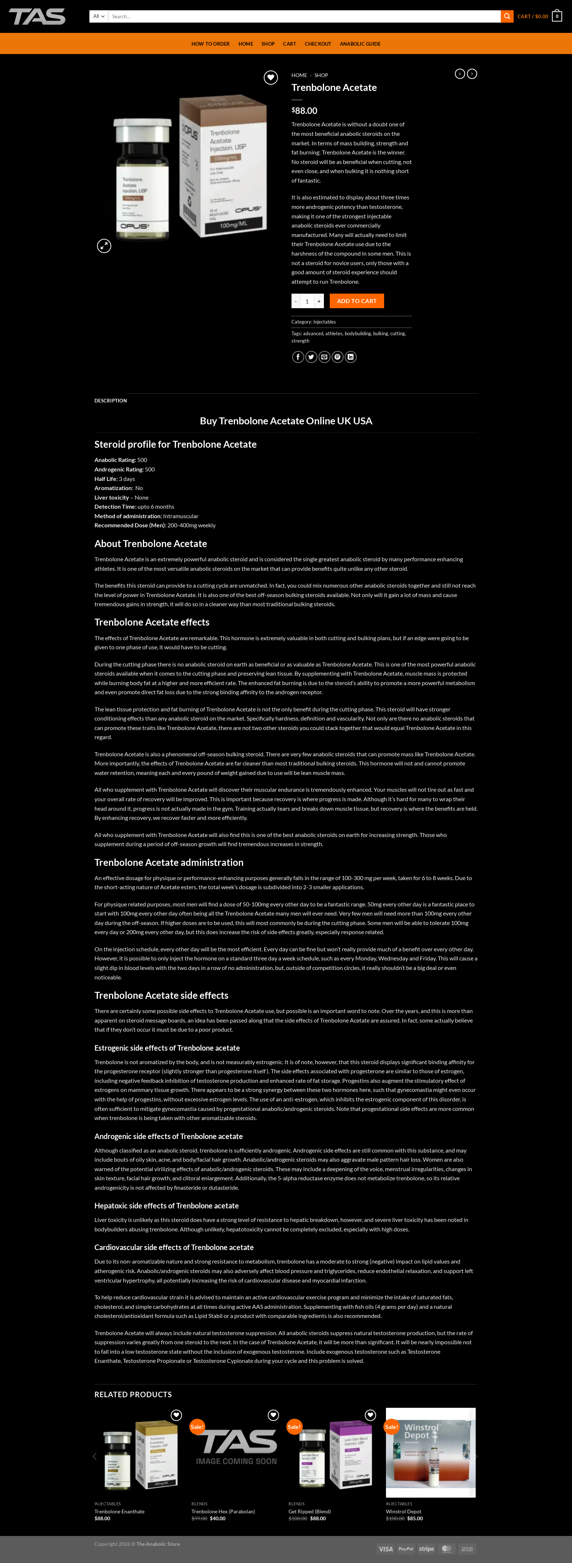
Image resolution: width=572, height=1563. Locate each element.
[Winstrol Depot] (431, 1453)
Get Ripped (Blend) (310, 1511)
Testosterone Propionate (154, 1360)
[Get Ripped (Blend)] (334, 1453)
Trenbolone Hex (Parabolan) (223, 1511)
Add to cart (357, 301)
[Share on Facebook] (298, 357)
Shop (268, 44)
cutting (397, 333)
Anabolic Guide (360, 44)
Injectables (324, 322)
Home (246, 44)
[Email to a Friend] (324, 357)
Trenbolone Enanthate (119, 1511)
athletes (334, 333)
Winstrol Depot (403, 1511)
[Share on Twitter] (311, 357)
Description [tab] (110, 401)
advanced (313, 333)
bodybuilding (358, 333)
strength (300, 341)
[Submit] (507, 16)
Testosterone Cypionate (223, 1360)
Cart (289, 44)
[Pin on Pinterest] (338, 357)
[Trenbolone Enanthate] (139, 1453)
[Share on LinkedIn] (351, 357)
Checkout (318, 44)
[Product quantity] (307, 301)
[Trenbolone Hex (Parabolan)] (237, 1453)
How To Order (211, 44)
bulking (380, 333)
